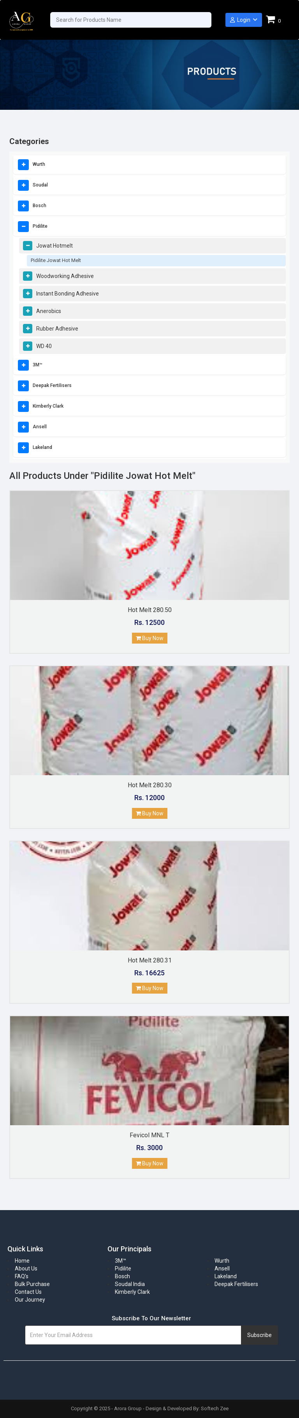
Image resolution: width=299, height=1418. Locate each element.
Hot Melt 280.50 (150, 610)
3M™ (37, 365)
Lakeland (42, 447)
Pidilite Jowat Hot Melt (56, 260)
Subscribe (259, 1335)
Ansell (40, 426)
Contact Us (28, 1292)
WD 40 (44, 346)
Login (243, 20)
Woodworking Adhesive (65, 276)
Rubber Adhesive (57, 328)
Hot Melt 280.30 (150, 785)
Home (22, 1261)
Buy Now (150, 638)
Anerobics (48, 311)
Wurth (39, 164)
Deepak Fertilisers (52, 385)
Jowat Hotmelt (54, 246)
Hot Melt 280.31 (150, 960)
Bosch (39, 205)
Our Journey (30, 1300)
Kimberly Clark (48, 406)
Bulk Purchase (32, 1284)
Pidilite (40, 226)
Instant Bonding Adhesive (67, 293)
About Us (26, 1268)
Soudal (40, 185)
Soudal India (130, 1284)
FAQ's (21, 1276)
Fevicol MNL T (149, 1135)
